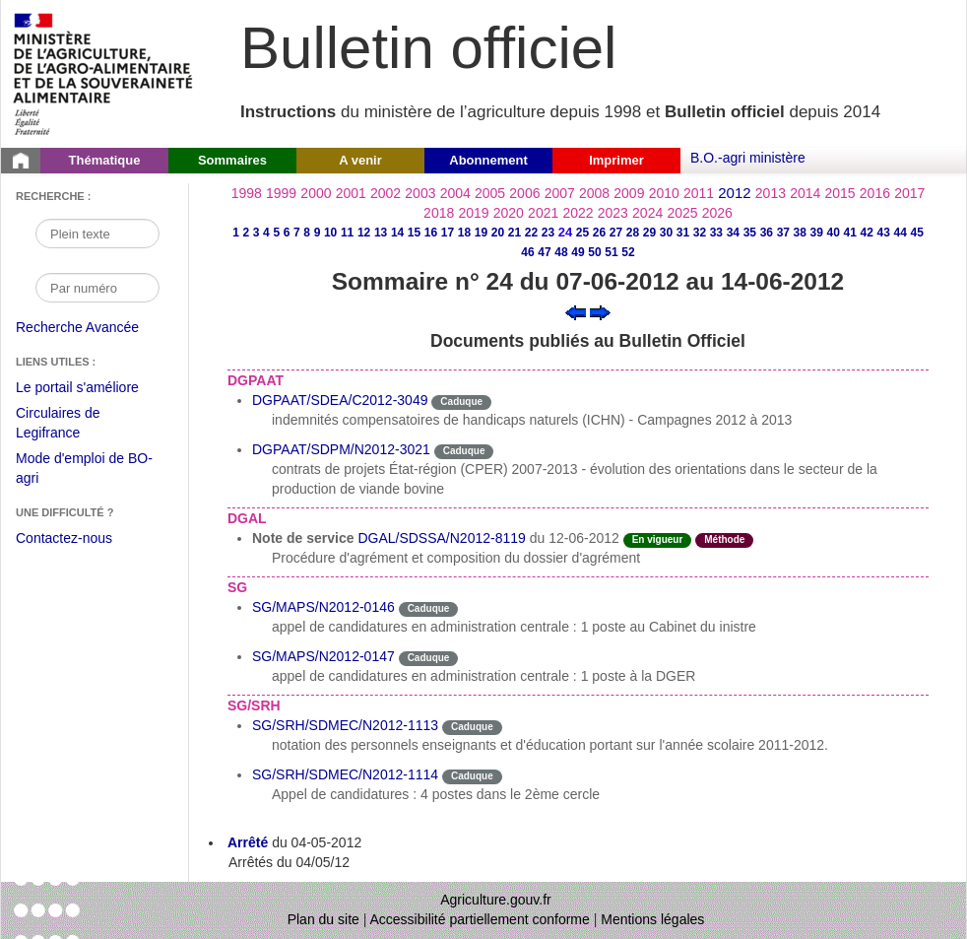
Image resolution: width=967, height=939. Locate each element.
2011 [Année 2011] (698, 193)
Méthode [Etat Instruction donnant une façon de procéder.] (724, 539)
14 (397, 232)
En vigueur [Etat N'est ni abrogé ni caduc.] (657, 539)
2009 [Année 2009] (628, 193)
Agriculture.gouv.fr (495, 899)
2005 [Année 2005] (490, 193)
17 (447, 232)
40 (833, 232)
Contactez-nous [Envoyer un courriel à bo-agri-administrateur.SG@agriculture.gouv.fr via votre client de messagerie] (64, 538)
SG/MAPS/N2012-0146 (323, 607)
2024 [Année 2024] (647, 213)
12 (363, 232)
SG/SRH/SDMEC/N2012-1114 (345, 774)
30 (666, 232)
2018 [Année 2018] (438, 213)
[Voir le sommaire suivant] (600, 311)
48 (560, 252)
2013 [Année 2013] (770, 193)
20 (497, 232)
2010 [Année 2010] (664, 193)
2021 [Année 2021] (543, 213)
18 (464, 232)
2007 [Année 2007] (560, 193)
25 (582, 232)
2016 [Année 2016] (875, 193)
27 (616, 232)
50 (594, 252)
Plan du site (323, 919)
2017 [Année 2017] (909, 193)
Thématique (105, 160)
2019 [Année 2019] (473, 213)
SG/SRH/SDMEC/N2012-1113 (345, 725)
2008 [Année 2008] (594, 193)
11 (347, 232)
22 (531, 232)
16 (430, 232)
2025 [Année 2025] (682, 213)
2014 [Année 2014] (805, 193)
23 (548, 232)
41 (850, 232)
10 (330, 232)
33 (716, 232)
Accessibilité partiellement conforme (480, 919)
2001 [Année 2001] (351, 193)
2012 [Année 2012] (734, 192)
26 (599, 232)
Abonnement (488, 160)
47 (544, 252)
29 (649, 232)
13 (380, 232)
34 (733, 232)
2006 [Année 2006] (524, 193)
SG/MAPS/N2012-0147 (323, 656)
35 (749, 232)
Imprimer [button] (616, 160)
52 (627, 252)
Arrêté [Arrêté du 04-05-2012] (247, 842)
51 (611, 252)
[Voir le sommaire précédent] (575, 311)
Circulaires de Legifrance (73, 425)
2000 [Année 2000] (315, 193)
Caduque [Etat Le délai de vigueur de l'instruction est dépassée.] (461, 401)
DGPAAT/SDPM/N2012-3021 (341, 449)
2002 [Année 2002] (385, 193)
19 (481, 232)
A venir (360, 160)
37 (783, 232)
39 (816, 232)
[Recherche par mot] (97, 233)
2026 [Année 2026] (717, 213)
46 (527, 252)
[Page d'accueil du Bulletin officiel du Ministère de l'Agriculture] (20, 160)
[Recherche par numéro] (97, 287)
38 (800, 232)
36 (766, 232)
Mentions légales (652, 919)
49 (577, 252)
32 (699, 232)
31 (683, 232)
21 (514, 232)
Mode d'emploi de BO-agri (84, 470)
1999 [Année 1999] (281, 193)
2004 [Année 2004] (455, 193)
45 (917, 232)
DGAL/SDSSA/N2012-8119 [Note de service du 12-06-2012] (441, 538)
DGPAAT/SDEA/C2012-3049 (339, 400)
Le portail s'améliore (92, 388)
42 (867, 232)
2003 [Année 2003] (420, 193)
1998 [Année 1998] (246, 193)
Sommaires (232, 160)
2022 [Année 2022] (577, 213)
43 (883, 232)
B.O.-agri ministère (748, 158)
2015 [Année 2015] (839, 193)
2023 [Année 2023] (613, 213)
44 (900, 232)
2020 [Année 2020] (508, 213)
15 (414, 232)
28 (632, 232)
